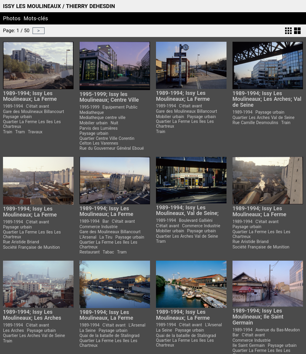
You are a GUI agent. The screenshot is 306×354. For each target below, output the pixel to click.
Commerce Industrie (98, 226)
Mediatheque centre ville (102, 117)
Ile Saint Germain (248, 345)
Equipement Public (119, 107)
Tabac (108, 252)
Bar (105, 221)
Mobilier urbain (93, 122)
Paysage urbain (17, 116)
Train (7, 131)
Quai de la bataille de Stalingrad (109, 335)
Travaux (35, 131)
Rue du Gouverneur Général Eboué (111, 148)
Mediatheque (91, 112)
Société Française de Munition (31, 247)
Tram (20, 131)
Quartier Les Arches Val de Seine (263, 117)
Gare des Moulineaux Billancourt (33, 111)
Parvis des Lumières (98, 128)
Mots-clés (36, 18)
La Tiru (105, 237)
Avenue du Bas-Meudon (277, 329)
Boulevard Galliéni (195, 220)
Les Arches (13, 330)
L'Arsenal (87, 237)
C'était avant (37, 106)
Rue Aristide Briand (21, 241)
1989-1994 (13, 106)
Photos (12, 18)
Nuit (114, 122)
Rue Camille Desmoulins (255, 122)
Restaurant (89, 252)
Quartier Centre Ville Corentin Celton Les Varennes (106, 141)
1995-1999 (89, 107)
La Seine (87, 330)
